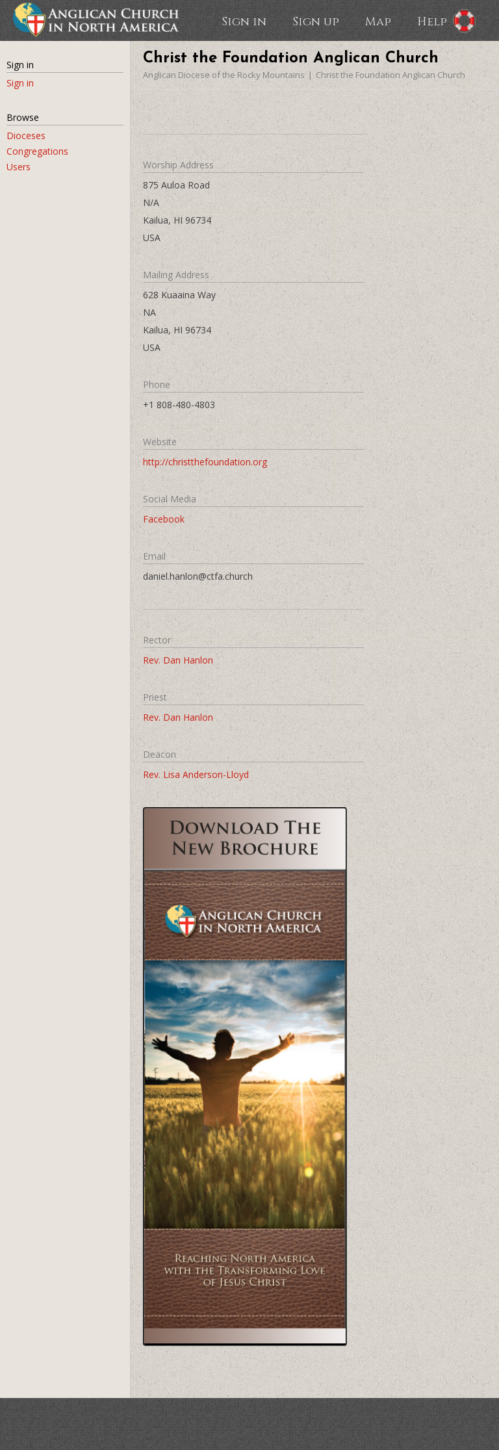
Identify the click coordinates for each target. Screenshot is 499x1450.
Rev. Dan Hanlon (178, 660)
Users (18, 167)
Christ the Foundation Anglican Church (390, 75)
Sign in (244, 21)
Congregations (37, 151)
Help (432, 21)
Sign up (315, 21)
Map (378, 21)
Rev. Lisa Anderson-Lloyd (196, 774)
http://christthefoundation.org (205, 462)
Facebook (164, 519)
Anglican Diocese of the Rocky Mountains (224, 75)
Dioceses (25, 135)
